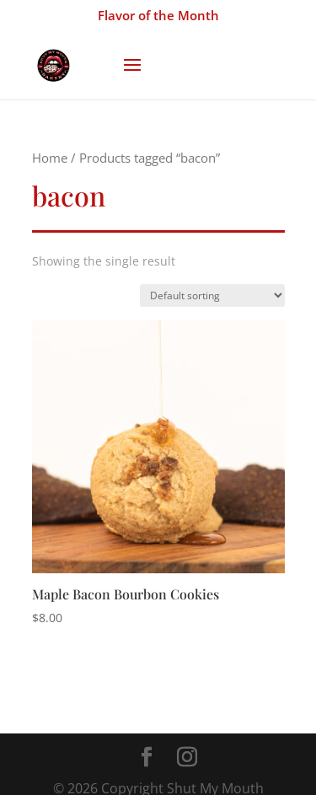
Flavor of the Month (158, 15)
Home (49, 157)
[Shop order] (212, 295)
